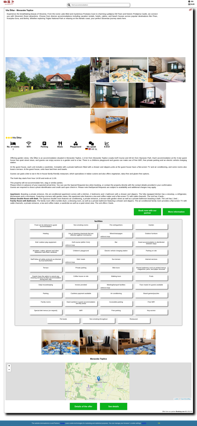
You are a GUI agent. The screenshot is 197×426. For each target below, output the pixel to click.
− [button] (9, 370)
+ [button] (9, 366)
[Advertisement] (98, 38)
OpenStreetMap (186, 399)
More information (176, 212)
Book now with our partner (147, 211)
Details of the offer (83, 406)
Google (62, 423)
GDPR (144, 423)
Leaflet (176, 399)
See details (113, 406)
